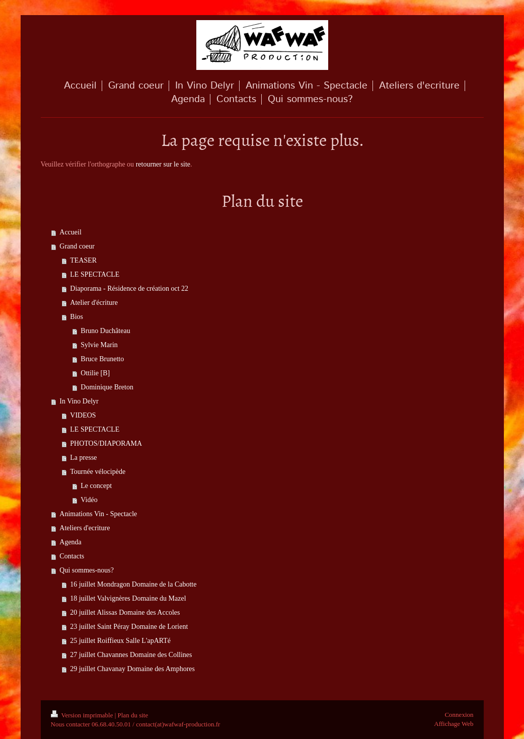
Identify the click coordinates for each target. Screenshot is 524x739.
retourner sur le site (163, 164)
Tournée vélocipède (97, 471)
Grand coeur (77, 246)
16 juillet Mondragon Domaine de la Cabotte (133, 584)
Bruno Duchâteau (105, 331)
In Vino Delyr (78, 401)
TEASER (83, 260)
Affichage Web (453, 723)
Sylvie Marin (99, 345)
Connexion (458, 714)
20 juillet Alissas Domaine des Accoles (125, 612)
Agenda (70, 542)
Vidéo (89, 500)
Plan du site (133, 715)
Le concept (96, 485)
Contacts (71, 556)
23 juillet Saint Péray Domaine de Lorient (129, 626)
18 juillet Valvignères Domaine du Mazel (128, 598)
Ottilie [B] (95, 373)
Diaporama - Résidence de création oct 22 (129, 288)
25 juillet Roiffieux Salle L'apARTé (120, 640)
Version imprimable (83, 715)
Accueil (70, 232)
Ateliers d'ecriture (84, 528)
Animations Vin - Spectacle (98, 514)
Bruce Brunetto (102, 359)
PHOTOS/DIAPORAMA (106, 443)
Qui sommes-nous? (86, 570)
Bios (76, 316)
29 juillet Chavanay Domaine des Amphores (132, 669)
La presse (83, 457)
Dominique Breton (107, 387)
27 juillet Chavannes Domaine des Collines (131, 655)
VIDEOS (83, 415)
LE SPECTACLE (94, 274)
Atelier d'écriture (94, 302)
